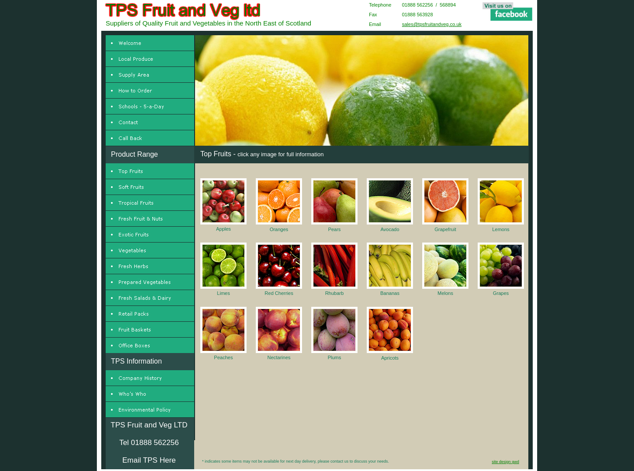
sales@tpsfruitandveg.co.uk (431, 24)
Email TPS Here (149, 460)
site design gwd (505, 462)
